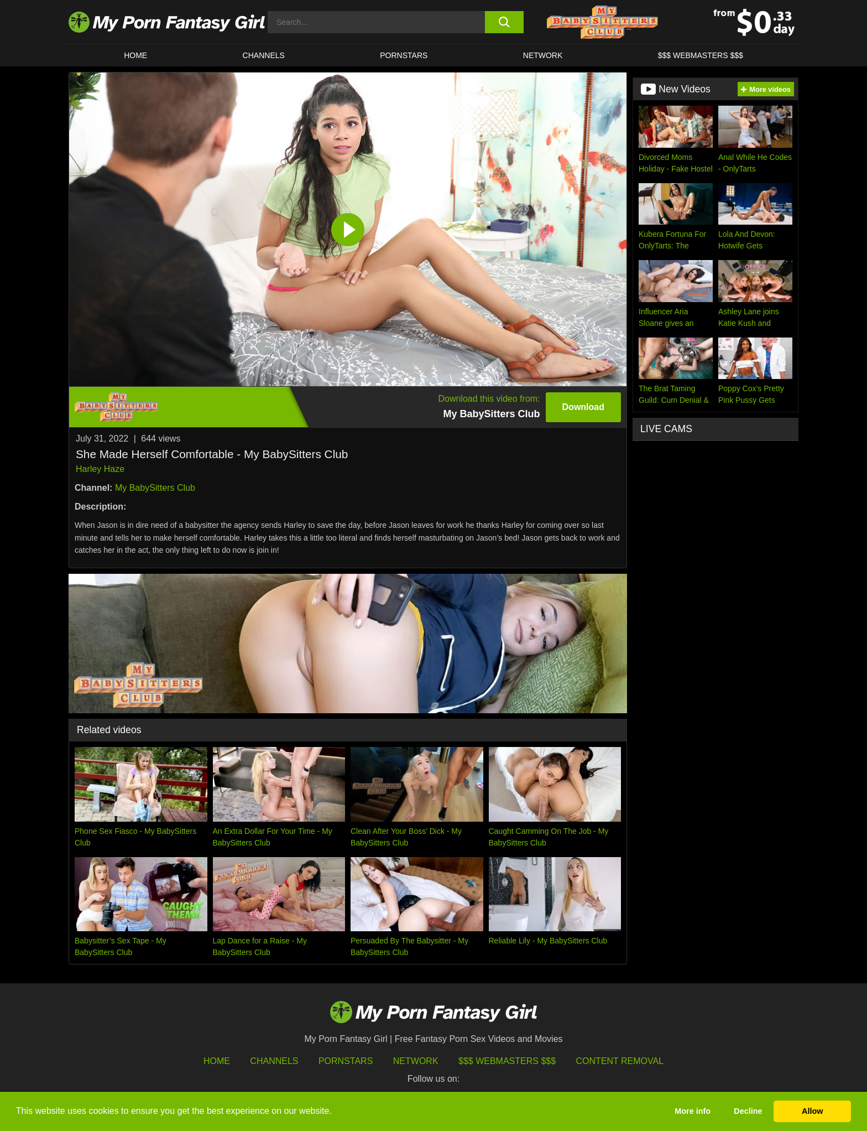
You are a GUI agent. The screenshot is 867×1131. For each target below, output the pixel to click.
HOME (135, 55)
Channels (274, 1061)
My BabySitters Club (155, 487)
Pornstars (403, 55)
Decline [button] (748, 1111)
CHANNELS (264, 55)
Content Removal (620, 1061)
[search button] (504, 22)
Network (543, 55)
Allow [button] (812, 1111)
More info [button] (693, 1111)
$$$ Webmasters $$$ (507, 1061)
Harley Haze (100, 469)
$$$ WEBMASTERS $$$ (700, 55)
